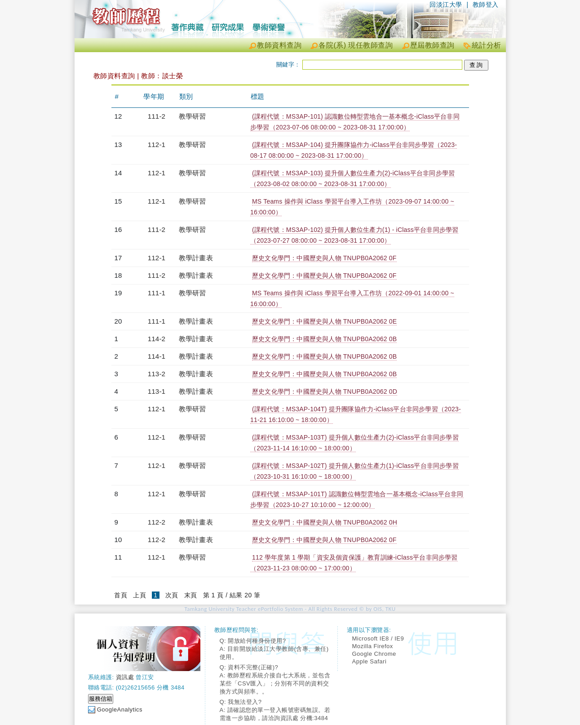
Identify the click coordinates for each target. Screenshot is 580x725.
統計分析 (486, 45)
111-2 (156, 116)
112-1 (156, 144)
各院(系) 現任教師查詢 (356, 45)
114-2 (156, 338)
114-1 (156, 356)
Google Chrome (374, 653)
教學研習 (192, 116)
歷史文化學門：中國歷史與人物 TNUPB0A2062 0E (324, 321)
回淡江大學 (445, 4)
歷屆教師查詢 (432, 45)
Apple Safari (369, 661)
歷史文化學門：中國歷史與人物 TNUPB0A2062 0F (324, 258)
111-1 (156, 293)
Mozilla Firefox (372, 646)
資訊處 (125, 677)
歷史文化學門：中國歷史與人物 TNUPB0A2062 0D (324, 391)
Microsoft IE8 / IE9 (378, 638)
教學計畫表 (196, 258)
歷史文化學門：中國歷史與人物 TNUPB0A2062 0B (324, 338)
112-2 (156, 522)
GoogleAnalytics (119, 709)
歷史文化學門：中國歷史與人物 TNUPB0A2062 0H (324, 522)
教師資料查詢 (279, 45)
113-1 (156, 391)
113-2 (156, 374)
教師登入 (486, 4)
